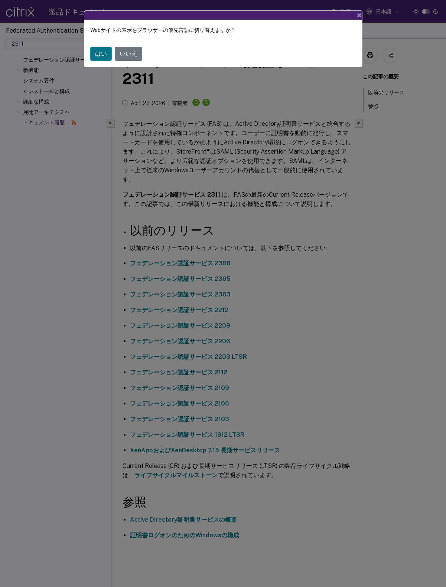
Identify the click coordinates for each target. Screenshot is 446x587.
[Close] (359, 15)
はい (101, 53)
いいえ (128, 53)
